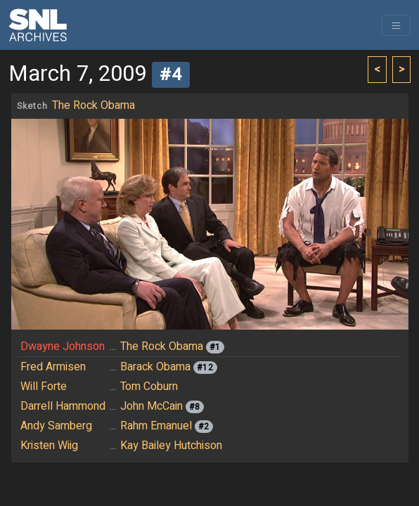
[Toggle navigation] (396, 25)
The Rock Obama (93, 105)
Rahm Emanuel (156, 425)
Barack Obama (155, 366)
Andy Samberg (56, 425)
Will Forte (43, 386)
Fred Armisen (53, 366)
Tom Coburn (149, 386)
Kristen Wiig (49, 445)
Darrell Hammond (62, 406)
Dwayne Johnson (62, 346)
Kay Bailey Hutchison (171, 445)
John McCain (151, 406)
